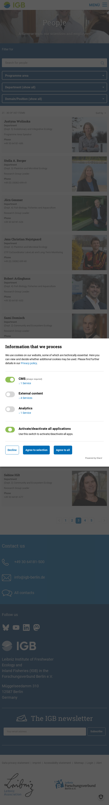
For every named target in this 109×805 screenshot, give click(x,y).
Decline (12, 450)
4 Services (25, 398)
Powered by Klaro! (93, 458)
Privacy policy (29, 363)
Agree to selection (36, 450)
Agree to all (63, 450)
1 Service (25, 383)
